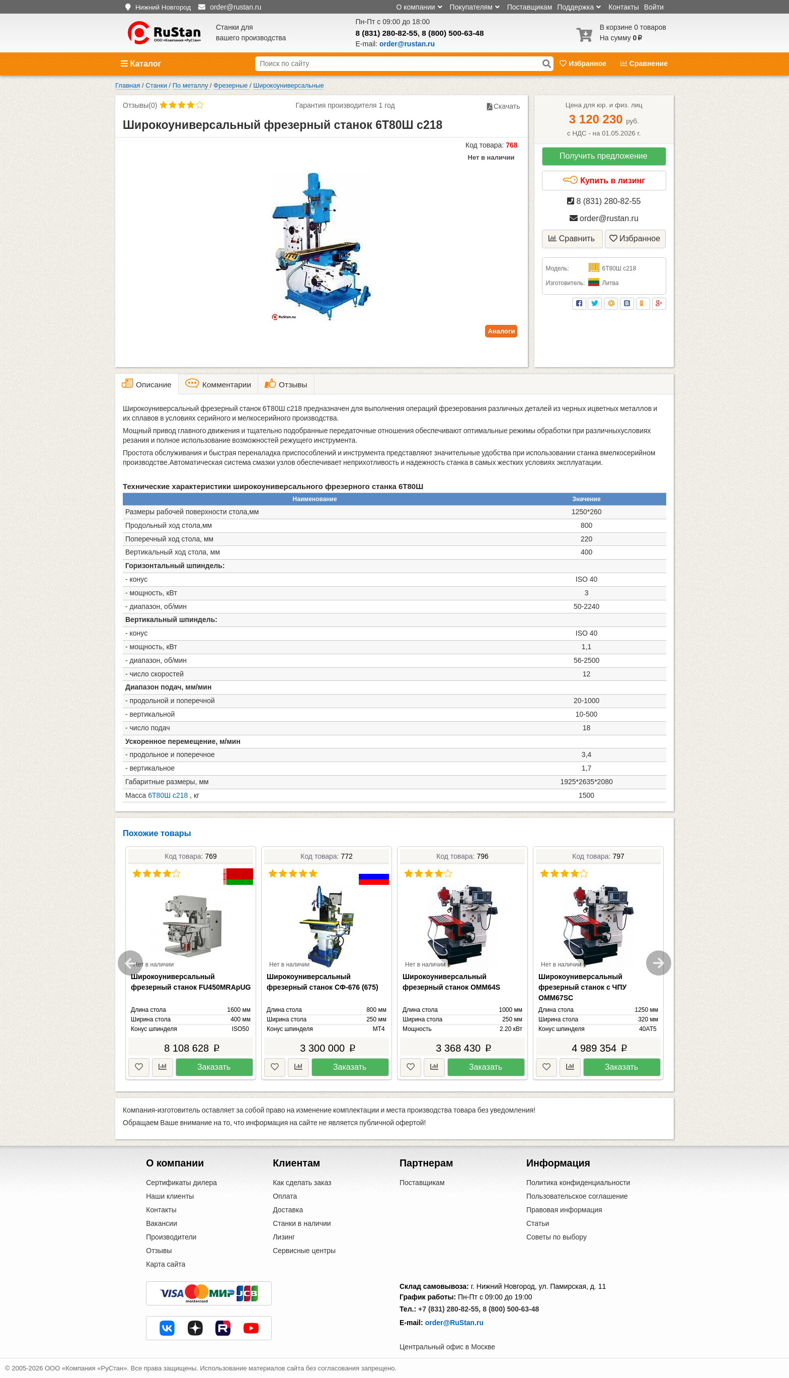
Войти (654, 7)
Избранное (584, 63)
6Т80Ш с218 (168, 795)
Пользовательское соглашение (577, 1196)
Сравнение (644, 63)
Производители (171, 1237)
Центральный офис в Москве (447, 1347)
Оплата (285, 1196)
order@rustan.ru (604, 218)
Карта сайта (165, 1264)
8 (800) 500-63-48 (453, 33)
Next (658, 963)
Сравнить (571, 238)
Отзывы (159, 1251)
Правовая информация (564, 1210)
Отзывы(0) (140, 105)
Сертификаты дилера (181, 1183)
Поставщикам (530, 7)
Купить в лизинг (603, 180)
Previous (130, 963)
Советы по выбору (556, 1237)
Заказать (213, 1067)
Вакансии (161, 1223)
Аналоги (501, 331)
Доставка (288, 1210)
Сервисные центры (304, 1251)
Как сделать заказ (302, 1183)
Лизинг (284, 1237)
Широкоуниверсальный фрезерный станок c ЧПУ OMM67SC (582, 987)
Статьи (537, 1223)
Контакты (623, 7)
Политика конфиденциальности (578, 1183)
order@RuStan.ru (454, 1323)
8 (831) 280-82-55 (387, 33)
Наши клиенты (170, 1196)
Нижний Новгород (163, 7)
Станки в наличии (302, 1223)
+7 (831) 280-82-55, (449, 1309)
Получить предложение (604, 156)
